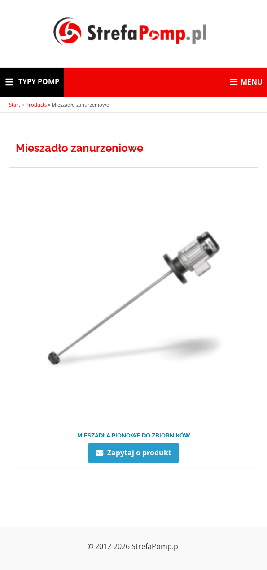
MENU (246, 82)
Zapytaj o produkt (139, 452)
